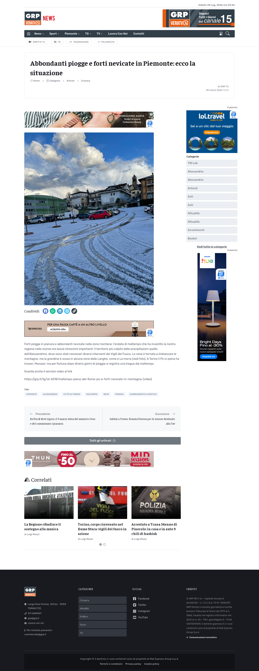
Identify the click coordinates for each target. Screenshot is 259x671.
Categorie (53, 80)
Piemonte (71, 33)
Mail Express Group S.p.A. (164, 659)
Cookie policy (151, 664)
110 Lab (193, 163)
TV (98, 33)
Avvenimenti (196, 230)
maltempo (91, 394)
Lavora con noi (118, 33)
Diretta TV (37, 42)
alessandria (50, 394)
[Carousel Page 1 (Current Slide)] (100, 544)
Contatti (138, 33)
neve (106, 394)
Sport (53, 33)
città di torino (71, 394)
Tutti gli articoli (102, 440)
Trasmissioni (79, 42)
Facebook (140, 598)
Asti (190, 196)
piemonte (31, 394)
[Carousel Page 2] (104, 544)
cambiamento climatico (143, 394)
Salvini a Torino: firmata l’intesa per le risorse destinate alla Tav (142, 421)
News (37, 33)
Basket (192, 238)
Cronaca (85, 80)
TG (87, 33)
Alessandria (195, 171)
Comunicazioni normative (201, 637)
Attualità (193, 213)
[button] (228, 34)
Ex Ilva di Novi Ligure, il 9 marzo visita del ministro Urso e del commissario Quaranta (62, 421)
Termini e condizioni (111, 664)
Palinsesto (106, 42)
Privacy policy (133, 664)
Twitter (139, 605)
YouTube (140, 617)
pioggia (119, 394)
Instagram (141, 611)
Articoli (70, 80)
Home (35, 80)
